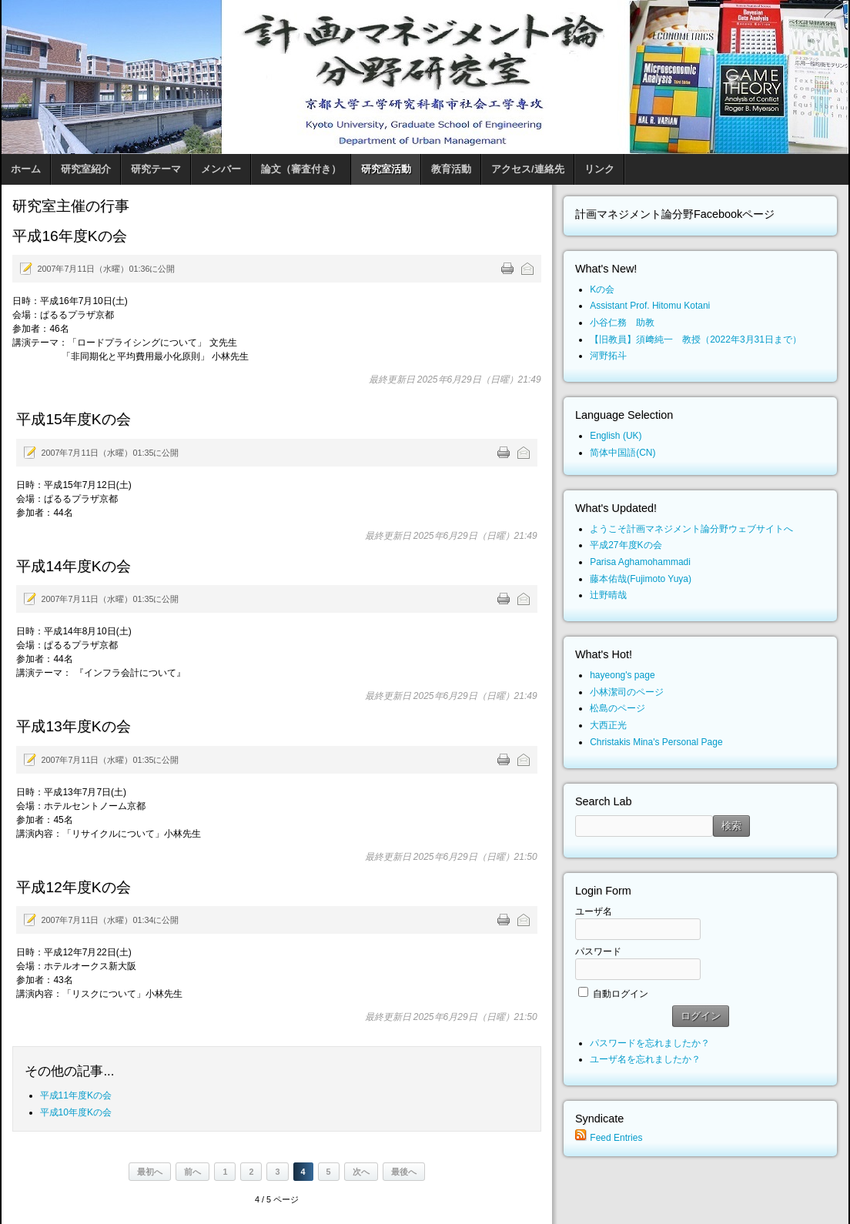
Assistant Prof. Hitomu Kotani (650, 305)
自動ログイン (620, 993)
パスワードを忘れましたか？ (650, 1043)
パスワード (598, 951)
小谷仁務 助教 (622, 322)
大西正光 (608, 725)
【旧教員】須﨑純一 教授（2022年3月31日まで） (695, 339)
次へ (361, 1171)
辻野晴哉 (608, 595)
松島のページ (617, 708)
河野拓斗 (608, 355)
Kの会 (602, 289)
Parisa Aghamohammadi (640, 562)
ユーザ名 (593, 911)
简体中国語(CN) (622, 452)
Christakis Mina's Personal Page (656, 742)
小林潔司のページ (627, 692)
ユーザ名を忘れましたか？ (645, 1059)
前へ (192, 1171)
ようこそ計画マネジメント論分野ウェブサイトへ (691, 528)
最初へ (149, 1171)
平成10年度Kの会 (76, 1112)
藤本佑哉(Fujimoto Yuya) (640, 579)
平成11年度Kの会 (76, 1095)
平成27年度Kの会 (625, 545)
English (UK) (615, 435)
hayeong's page (622, 675)
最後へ (404, 1171)
